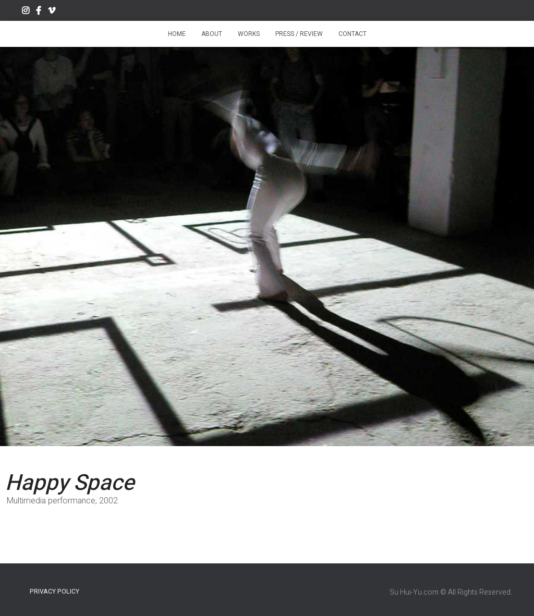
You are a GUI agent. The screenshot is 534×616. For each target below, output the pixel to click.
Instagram (25, 12)
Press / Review (299, 34)
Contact (352, 34)
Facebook (38, 12)
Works (249, 34)
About (211, 34)
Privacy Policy (54, 591)
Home (177, 34)
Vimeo (51, 12)
